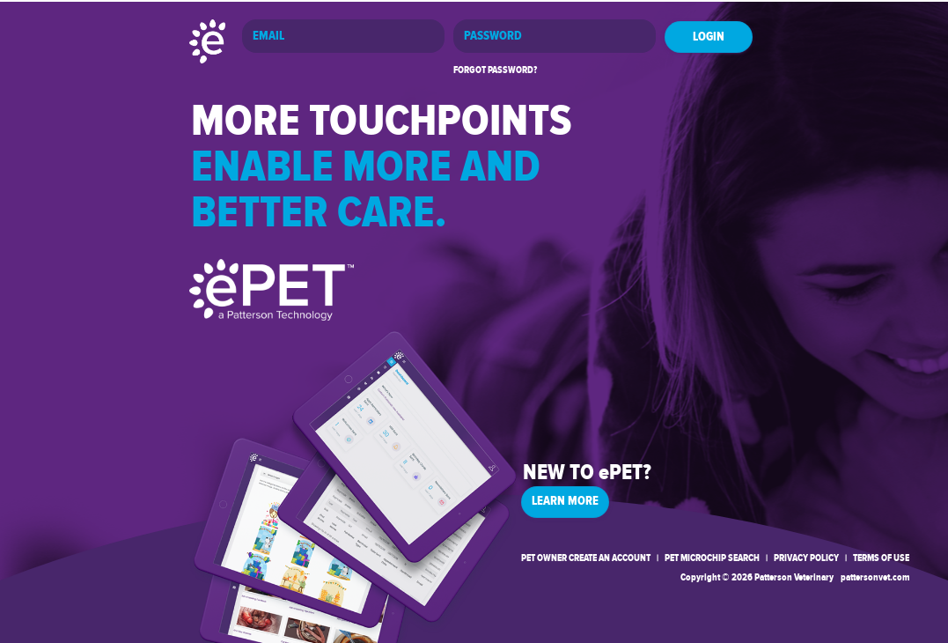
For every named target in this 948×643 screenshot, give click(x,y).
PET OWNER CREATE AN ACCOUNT (585, 558)
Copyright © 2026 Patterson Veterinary (757, 577)
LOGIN (708, 37)
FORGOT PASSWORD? (495, 70)
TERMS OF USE (881, 558)
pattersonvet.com (875, 577)
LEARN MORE (565, 501)
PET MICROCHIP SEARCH (712, 558)
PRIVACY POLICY (806, 558)
